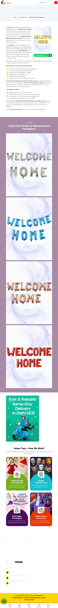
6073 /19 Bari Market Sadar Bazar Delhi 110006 (16, 583)
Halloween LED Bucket (46, 544)
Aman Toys (40, 595)
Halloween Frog (46, 551)
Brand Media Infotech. (35, 597)
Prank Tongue (34, 551)
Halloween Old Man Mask (35, 554)
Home (14, 17)
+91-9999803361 (13, 579)
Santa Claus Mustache (45, 554)
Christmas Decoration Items (35, 548)
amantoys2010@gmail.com (14, 572)
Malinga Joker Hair (36, 543)
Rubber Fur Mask (46, 547)
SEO (26, 597)
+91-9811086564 (13, 577)
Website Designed (17, 597)
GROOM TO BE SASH (46, 558)
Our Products (23, 17)
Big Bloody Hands (35, 557)
